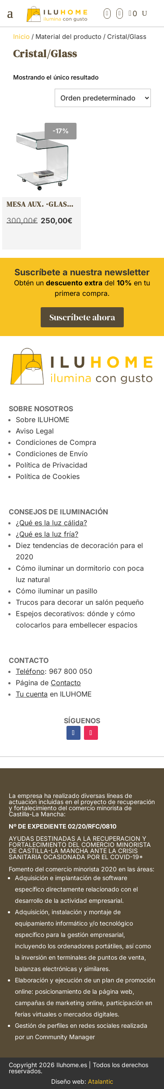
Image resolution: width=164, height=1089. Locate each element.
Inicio (21, 37)
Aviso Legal (35, 431)
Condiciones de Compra (56, 442)
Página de (48, 682)
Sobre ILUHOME (43, 419)
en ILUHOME (54, 694)
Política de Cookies (48, 476)
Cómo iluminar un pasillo (57, 590)
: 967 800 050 (54, 671)
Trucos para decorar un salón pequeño (80, 602)
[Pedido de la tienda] (103, 98)
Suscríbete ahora (82, 317)
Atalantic (100, 1081)
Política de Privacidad (51, 465)
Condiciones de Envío (52, 453)
